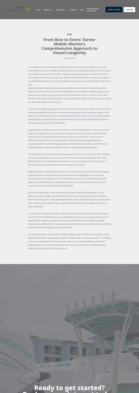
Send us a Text (114, 9)
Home (38, 10)
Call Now (129, 9)
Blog (82, 10)
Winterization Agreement (93, 10)
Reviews (73, 10)
